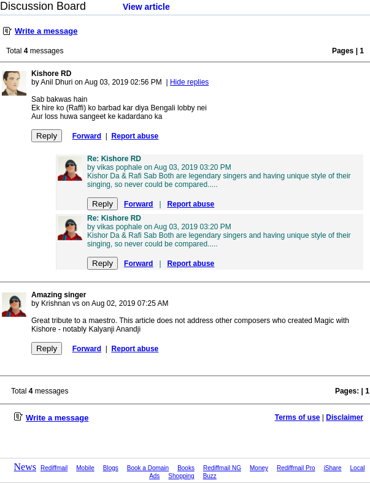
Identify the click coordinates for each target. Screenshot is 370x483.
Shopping (181, 476)
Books (186, 468)
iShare (333, 468)
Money (259, 468)
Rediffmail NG (222, 468)
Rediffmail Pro (296, 468)
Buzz (210, 476)
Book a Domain (148, 468)
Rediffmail (53, 468)
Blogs (110, 468)
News (25, 467)
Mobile (85, 468)
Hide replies (189, 82)
